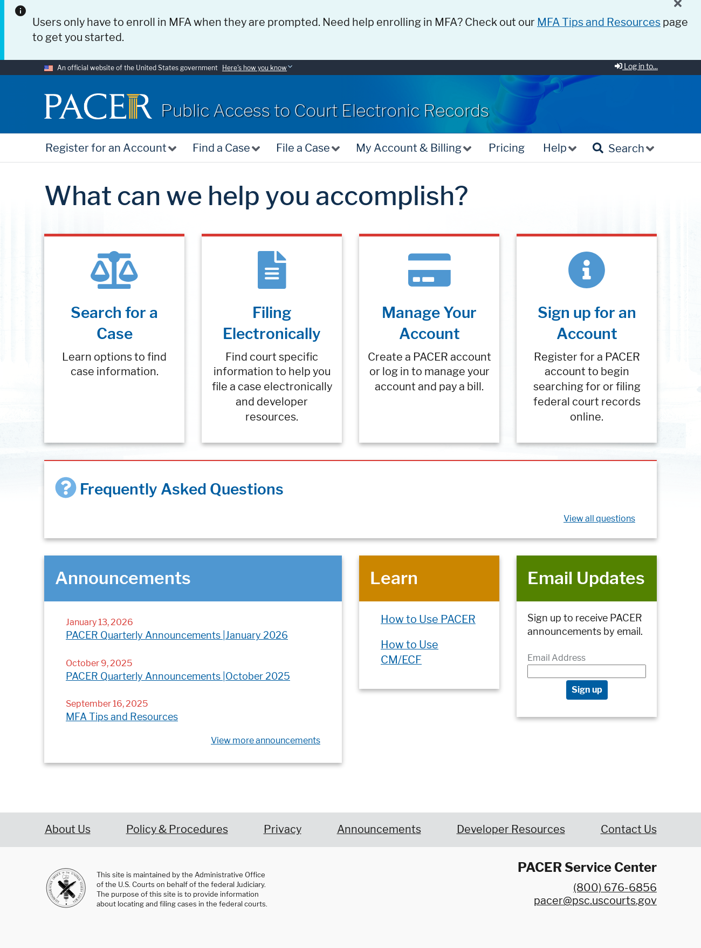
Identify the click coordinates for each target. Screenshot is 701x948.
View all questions (599, 518)
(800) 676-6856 (615, 887)
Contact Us (629, 829)
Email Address (556, 658)
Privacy (282, 829)
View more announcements (265, 740)
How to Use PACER (428, 619)
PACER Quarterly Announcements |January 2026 (177, 635)
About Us (68, 829)
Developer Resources (511, 829)
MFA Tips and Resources (122, 716)
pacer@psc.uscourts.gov (595, 900)
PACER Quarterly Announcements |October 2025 (178, 676)
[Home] (98, 106)
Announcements (379, 829)
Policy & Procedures (177, 829)
